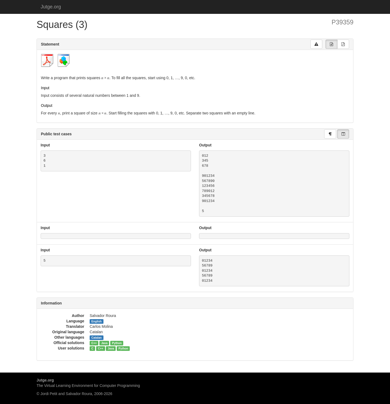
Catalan (96, 337)
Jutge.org (51, 6)
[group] (331, 44)
